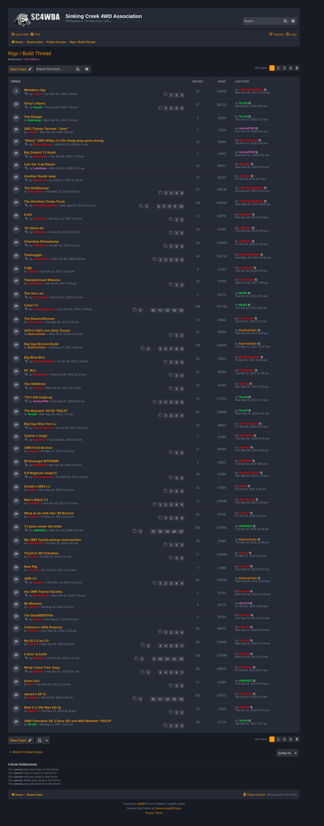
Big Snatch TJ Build (40, 152)
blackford (39, 180)
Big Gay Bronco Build (41, 344)
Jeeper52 (34, 503)
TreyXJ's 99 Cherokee (41, 553)
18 (160, 531)
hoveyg (38, 387)
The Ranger (33, 117)
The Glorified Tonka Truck (44, 201)
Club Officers (31, 59)
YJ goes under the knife (43, 526)
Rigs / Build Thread (29, 53)
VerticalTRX (246, 128)
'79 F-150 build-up (38, 397)
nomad (32, 132)
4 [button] (291, 68)
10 (181, 206)
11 (160, 310)
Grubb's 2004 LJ (37, 486)
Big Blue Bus (34, 357)
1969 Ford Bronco (38, 448)
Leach (37, 93)
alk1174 (244, 603)
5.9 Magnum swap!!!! (40, 473)
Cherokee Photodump (41, 241)
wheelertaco (247, 499)
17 (153, 531)
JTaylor (32, 271)
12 (167, 310)
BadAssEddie (37, 333)
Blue (31, 684)
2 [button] (278, 68)
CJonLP (33, 516)
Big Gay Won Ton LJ (40, 424)
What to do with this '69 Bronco (49, 513)
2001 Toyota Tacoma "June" (46, 129)
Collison (244, 615)
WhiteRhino (41, 595)
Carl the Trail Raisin (39, 164)
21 (181, 531)
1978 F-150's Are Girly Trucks (47, 330)
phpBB (141, 803)
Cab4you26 (35, 543)
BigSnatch (40, 156)
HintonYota (35, 283)
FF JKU (30, 370)
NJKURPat (246, 435)
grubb (32, 489)
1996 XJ (30, 578)
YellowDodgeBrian (251, 89)
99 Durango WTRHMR (41, 461)
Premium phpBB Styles (168, 808)
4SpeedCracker (249, 472)
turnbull (244, 626)
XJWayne (39, 232)
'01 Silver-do (34, 228)
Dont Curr (32, 681)
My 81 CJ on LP (36, 641)
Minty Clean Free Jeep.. (42, 667)
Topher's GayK (35, 436)
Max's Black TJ (36, 500)
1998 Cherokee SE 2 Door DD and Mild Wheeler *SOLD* (67, 721)
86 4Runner (33, 603)
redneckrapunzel (44, 309)
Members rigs (35, 90)
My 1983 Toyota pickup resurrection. (53, 540)
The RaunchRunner (39, 319)
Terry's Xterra (34, 103)
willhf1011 (40, 530)
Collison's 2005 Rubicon (43, 627)
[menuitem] (35, 34)
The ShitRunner (36, 188)
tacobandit (246, 267)
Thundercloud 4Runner (42, 280)
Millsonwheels (42, 144)
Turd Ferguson (43, 427)
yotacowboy (41, 258)
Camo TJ (31, 305)
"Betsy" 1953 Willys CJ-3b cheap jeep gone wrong (64, 140)
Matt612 (38, 658)
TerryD (37, 107)
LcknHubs (40, 168)
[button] (297, 68)
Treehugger (33, 255)
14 (181, 310)
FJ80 (28, 268)
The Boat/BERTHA (38, 615)
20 (174, 531)
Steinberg (34, 120)
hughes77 (39, 439)
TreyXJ (32, 556)
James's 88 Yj (35, 694)
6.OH (28, 215)
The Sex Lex (34, 293)
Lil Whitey (245, 667)
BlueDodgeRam (249, 254)
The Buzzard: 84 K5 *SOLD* (46, 411)
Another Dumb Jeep (40, 176)
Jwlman (33, 697)
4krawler (244, 163)
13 (174, 310)
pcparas (33, 451)
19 (167, 531)
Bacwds (244, 591)
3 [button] (284, 68)
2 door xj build (35, 654)
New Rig (30, 566)
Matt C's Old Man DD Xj (42, 707)
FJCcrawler (35, 191)
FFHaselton (40, 374)
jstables (38, 671)
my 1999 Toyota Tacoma (43, 592)
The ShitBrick (35, 384)
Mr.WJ (243, 292)
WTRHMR (39, 465)
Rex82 (37, 619)
